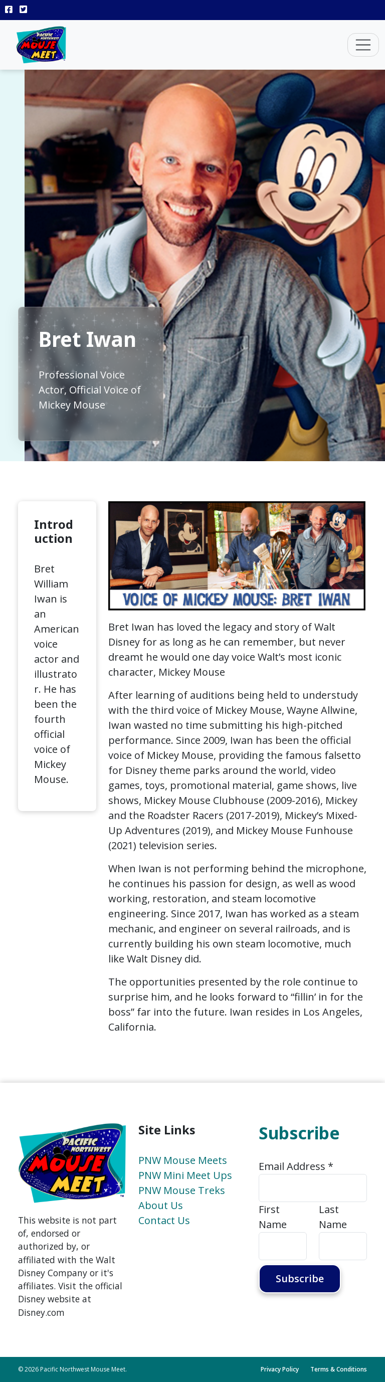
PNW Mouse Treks (181, 1190)
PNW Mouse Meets (182, 1160)
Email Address (296, 1166)
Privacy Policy (280, 1369)
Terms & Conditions (338, 1369)
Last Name (333, 1217)
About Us (160, 1205)
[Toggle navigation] (363, 45)
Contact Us (164, 1220)
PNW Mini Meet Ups (185, 1175)
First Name (273, 1217)
